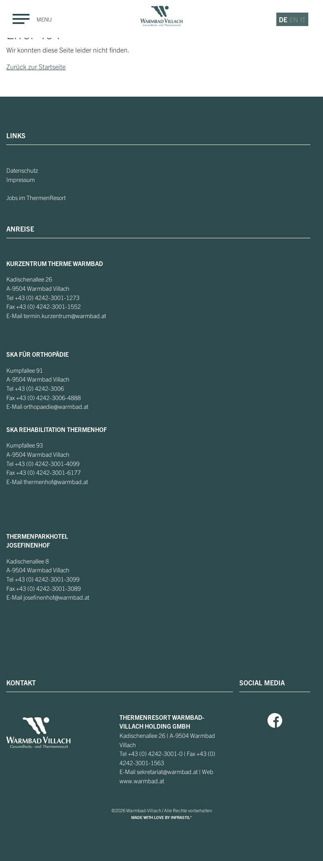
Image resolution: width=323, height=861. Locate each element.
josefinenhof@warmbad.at (56, 597)
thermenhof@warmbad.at (56, 481)
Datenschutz (22, 170)
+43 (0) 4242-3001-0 (155, 753)
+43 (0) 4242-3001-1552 (48, 306)
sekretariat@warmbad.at (167, 771)
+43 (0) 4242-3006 (39, 388)
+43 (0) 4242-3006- (41, 397)
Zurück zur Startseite (36, 66)
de (283, 19)
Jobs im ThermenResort (36, 197)
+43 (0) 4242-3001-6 (43, 472)
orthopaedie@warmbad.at (56, 406)
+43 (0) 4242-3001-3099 (47, 579)
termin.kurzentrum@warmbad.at (65, 315)
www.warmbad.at (141, 781)
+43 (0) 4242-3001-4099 (47, 463)
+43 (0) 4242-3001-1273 (47, 297)
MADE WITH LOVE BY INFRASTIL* (161, 817)
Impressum (20, 179)
